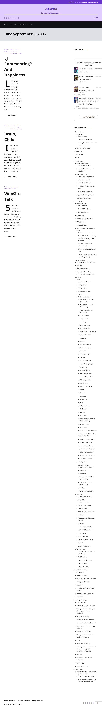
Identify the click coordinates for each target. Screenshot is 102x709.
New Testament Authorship (86, 676)
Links (18, 125)
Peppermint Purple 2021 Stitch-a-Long (86, 478)
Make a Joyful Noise (85, 380)
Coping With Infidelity (83, 616)
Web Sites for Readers (84, 546)
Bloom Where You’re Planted (88, 332)
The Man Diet (80, 654)
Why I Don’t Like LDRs (83, 666)
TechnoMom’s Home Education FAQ (87, 250)
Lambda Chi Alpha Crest (86, 377)
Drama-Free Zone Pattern (87, 439)
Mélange (82, 390)
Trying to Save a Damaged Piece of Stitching (87, 420)
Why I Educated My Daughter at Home (86, 229)
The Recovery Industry (83, 269)
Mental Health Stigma (84, 183)
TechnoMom (51, 8)
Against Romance (82, 602)
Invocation (81, 523)
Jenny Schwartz (83, 71)
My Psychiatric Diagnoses (85, 191)
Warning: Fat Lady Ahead (84, 272)
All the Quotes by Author (85, 496)
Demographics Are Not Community (87, 623)
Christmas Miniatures (86, 344)
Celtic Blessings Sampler (86, 467)
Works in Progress (83, 465)
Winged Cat (83, 427)
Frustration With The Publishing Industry (85, 589)
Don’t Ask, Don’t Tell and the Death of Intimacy (86, 627)
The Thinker (83, 409)
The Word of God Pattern (87, 455)
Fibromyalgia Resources (85, 165)
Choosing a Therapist (84, 180)
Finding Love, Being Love (84, 631)
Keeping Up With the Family (85, 219)
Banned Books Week (82, 575)
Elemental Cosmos (85, 348)
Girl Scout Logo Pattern (86, 442)
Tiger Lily (82, 412)
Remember (81, 543)
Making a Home (81, 222)
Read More (12, 115)
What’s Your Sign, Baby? (87, 491)
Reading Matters (81, 500)
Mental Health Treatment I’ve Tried (86, 187)
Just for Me (78, 277)
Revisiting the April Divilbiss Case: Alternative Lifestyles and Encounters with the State (86, 649)
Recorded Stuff (82, 288)
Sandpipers (83, 396)
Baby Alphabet (84, 319)
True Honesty (80, 663)
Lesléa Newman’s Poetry (85, 527)
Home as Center (79, 201)
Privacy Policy (79, 597)
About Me (79, 134)
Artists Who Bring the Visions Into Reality (86, 553)
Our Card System (82, 225)
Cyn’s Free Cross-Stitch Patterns (87, 434)
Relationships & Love (81, 600)
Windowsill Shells (84, 424)
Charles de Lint (83, 82)
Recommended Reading (83, 643)
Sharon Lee (82, 92)
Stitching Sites (82, 462)
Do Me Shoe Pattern (85, 436)
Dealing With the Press (83, 582)
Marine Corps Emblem (86, 386)
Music (78, 280)
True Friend (83, 415)
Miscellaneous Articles (81, 570)
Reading (16, 127)
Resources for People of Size (86, 274)
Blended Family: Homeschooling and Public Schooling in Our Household (87, 238)
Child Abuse (80, 265)
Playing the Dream (83, 566)
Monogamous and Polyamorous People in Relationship (86, 636)
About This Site (79, 132)
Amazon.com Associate (85, 505)
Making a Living (82, 136)
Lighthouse (83, 474)
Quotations (80, 494)
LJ (16, 51)
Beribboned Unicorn (85, 325)
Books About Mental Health (86, 176)
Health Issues (79, 161)
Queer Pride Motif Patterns (87, 449)
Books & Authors (83, 508)
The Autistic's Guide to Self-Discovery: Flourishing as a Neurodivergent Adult (89, 101)
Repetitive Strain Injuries (84, 198)
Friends (77, 158)
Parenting (10, 127)
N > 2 (78, 640)
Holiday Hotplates (85, 370)
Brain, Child (10, 136)
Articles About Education (85, 233)
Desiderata (81, 515)
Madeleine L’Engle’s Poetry (85, 530)
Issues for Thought (80, 260)
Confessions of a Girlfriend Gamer (86, 578)
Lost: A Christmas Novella (87, 69)
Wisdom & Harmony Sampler (88, 430)
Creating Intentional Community (86, 620)
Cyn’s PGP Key (79, 155)
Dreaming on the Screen (85, 560)
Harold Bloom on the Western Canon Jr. (86, 519)
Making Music (82, 285)
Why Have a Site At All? (83, 148)
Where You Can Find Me (85, 139)
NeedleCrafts (80, 295)
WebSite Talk (12, 196)
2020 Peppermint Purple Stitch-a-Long (87, 300)
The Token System (83, 212)
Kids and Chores (82, 206)
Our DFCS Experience (84, 209)
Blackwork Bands (84, 328)
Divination (79, 585)
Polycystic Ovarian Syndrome (85, 195)
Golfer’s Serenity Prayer (86, 364)
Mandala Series (84, 383)
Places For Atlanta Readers (85, 540)
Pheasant (82, 393)
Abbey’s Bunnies (84, 315)
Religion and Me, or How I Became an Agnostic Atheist (86, 673)
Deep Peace (83, 470)
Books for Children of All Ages (86, 511)
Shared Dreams (81, 549)
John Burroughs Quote (86, 373)
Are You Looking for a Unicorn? (86, 605)
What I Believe (79, 669)
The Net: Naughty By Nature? (85, 594)
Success (82, 402)
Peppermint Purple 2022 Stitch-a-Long (86, 483)
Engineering (83, 351)
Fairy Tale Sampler (85, 354)
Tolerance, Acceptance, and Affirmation (84, 659)
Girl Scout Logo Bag (85, 361)
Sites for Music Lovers (84, 291)
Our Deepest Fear (83, 536)
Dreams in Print (82, 563)
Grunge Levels (81, 215)
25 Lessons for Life (83, 502)
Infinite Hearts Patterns (86, 446)
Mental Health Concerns (83, 174)
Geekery (12, 49)
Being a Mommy (81, 203)
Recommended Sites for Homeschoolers (85, 245)
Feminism (12, 125)
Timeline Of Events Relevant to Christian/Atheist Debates (87, 681)
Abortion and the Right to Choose (86, 262)
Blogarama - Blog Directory (13, 704)
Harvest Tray (83, 367)
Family (6, 49)
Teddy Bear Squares (85, 406)
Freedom (82, 357)
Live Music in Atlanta (84, 282)
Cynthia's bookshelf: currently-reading (88, 64)
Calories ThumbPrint (85, 335)
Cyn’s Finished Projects (84, 297)
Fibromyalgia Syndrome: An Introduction (86, 170)
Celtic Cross (83, 338)
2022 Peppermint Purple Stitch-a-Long (86, 311)
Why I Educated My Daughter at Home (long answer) (87, 256)
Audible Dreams (82, 557)
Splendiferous (83, 399)
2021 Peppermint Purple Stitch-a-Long (86, 306)
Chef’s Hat (82, 341)
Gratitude (12, 51)
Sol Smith (77, 106)
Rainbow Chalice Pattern (86, 452)
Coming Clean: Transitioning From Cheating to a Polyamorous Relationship (86, 611)
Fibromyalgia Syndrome (83, 163)
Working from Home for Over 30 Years (87, 144)
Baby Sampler (83, 322)
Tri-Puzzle (83, 488)
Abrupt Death (80, 572)
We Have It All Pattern (86, 458)
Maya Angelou (82, 533)
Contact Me (78, 151)
